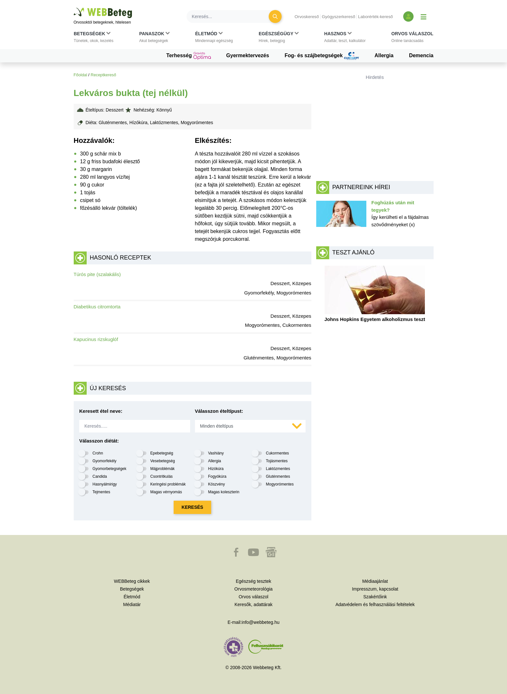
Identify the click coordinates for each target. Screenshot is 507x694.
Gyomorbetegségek (109, 468)
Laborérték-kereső (375, 16)
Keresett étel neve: (100, 411)
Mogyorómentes (280, 484)
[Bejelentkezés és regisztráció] (408, 16)
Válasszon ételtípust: (219, 411)
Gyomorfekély (104, 461)
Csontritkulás (161, 476)
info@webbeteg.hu (260, 622)
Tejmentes (101, 492)
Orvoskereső (307, 16)
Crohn (97, 453)
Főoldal (80, 74)
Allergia (384, 55)
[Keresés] (231, 16)
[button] (93, 38)
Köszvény (216, 484)
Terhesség (188, 56)
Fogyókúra (217, 476)
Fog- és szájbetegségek (322, 56)
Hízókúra (216, 468)
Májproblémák (162, 468)
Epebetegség (161, 453)
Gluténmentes (278, 476)
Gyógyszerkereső (338, 16)
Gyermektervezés (247, 55)
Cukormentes (277, 453)
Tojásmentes (276, 461)
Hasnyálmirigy (104, 484)
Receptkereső (103, 74)
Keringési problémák (168, 484)
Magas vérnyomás (166, 492)
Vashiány (216, 453)
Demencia (421, 55)
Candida (99, 476)
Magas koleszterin (224, 492)
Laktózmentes (278, 468)
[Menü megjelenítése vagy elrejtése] (423, 16)
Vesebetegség (162, 461)
